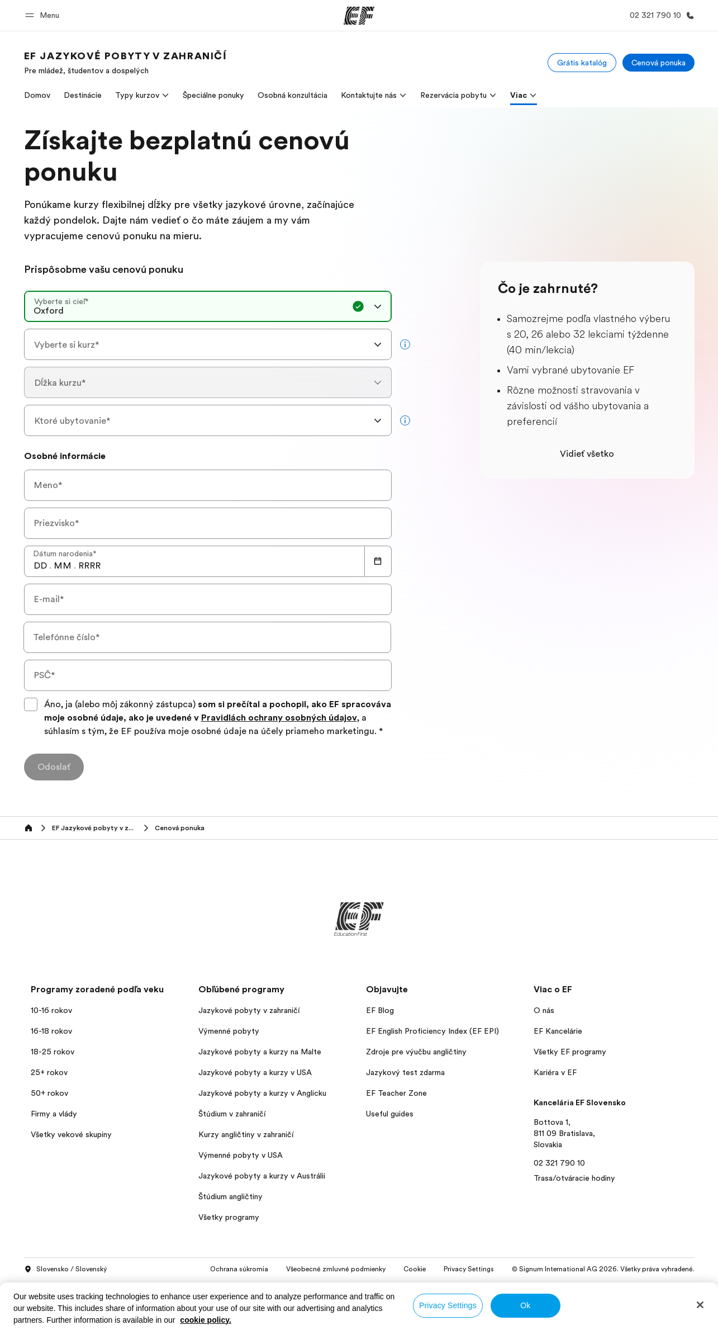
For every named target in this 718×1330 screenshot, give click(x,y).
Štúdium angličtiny (230, 1196)
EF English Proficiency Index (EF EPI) (432, 1030)
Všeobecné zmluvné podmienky (336, 1269)
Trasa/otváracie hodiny (574, 1177)
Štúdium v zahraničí (231, 1113)
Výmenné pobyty (228, 1030)
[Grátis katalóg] (582, 63)
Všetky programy (228, 1217)
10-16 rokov (51, 1010)
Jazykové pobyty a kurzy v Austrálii (261, 1175)
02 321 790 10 (559, 1162)
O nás (544, 1010)
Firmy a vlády (54, 1113)
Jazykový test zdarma (405, 1072)
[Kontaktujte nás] (660, 15)
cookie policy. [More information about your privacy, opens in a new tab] (205, 1319)
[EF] (359, 16)
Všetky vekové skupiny (71, 1134)
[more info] (405, 344)
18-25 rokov (52, 1051)
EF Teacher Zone (396, 1092)
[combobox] (208, 306)
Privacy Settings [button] (469, 1269)
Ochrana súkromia (239, 1269)
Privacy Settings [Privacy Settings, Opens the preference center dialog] (448, 1305)
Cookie (414, 1269)
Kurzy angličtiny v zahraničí (245, 1134)
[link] (125, 62)
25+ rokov (49, 1072)
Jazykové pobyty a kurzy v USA (255, 1072)
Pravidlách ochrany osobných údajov (279, 718)
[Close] (700, 1305)
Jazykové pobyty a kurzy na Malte (259, 1051)
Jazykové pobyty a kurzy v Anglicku (262, 1092)
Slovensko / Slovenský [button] (65, 1269)
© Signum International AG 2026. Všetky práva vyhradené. (603, 1269)
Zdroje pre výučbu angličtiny (416, 1051)
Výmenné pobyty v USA (240, 1155)
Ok (525, 1305)
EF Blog (380, 1010)
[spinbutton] (40, 565)
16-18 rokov (51, 1030)
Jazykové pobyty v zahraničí (248, 1010)
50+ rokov (49, 1092)
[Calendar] (378, 561)
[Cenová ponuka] (658, 63)
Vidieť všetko (587, 454)
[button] (44, 15)
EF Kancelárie (558, 1030)
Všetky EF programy (570, 1051)
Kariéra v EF (555, 1072)
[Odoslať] (54, 767)
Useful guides (389, 1113)
